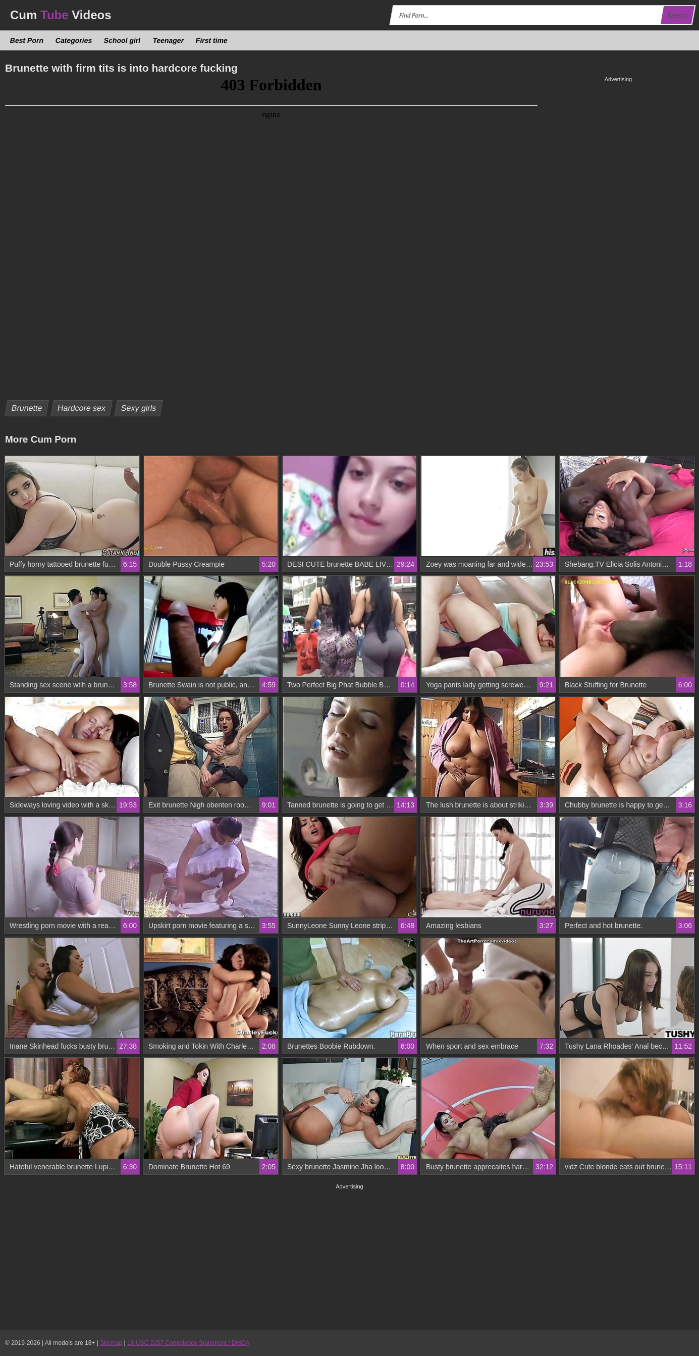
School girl (122, 40)
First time (211, 40)
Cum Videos (61, 15)
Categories (74, 40)
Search (677, 15)
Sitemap (111, 1342)
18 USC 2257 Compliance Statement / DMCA (188, 1342)
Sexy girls (138, 408)
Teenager (168, 40)
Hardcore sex (81, 408)
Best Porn (27, 40)
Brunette (27, 408)
